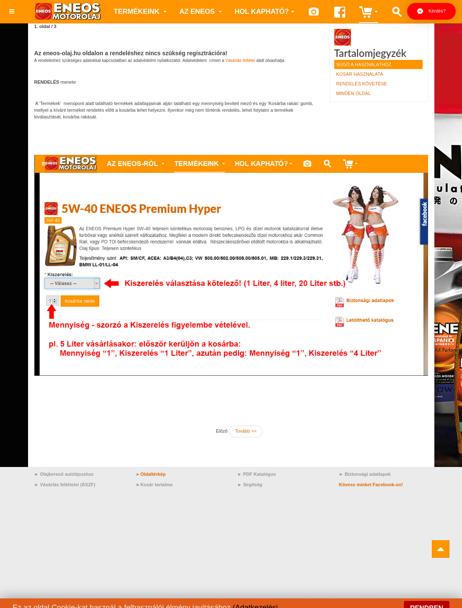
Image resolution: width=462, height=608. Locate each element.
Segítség (252, 484)
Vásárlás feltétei (240, 60)
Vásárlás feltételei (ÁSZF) (67, 484)
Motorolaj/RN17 (241, 601)
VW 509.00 (350, 601)
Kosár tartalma (156, 484)
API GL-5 (72, 601)
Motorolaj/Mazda (152, 601)
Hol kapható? (264, 11)
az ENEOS (200, 11)
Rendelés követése (361, 83)
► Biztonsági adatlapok (365, 474)
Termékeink (140, 11)
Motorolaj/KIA (108, 601)
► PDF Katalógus (256, 474)
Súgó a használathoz (364, 64)
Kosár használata (359, 74)
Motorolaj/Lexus (287, 601)
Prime (45, 601)
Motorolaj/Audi (197, 601)
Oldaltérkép (153, 474)
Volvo (321, 601)
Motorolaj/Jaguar (392, 601)
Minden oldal (353, 93)
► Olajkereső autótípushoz (64, 474)
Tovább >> (245, 431)
